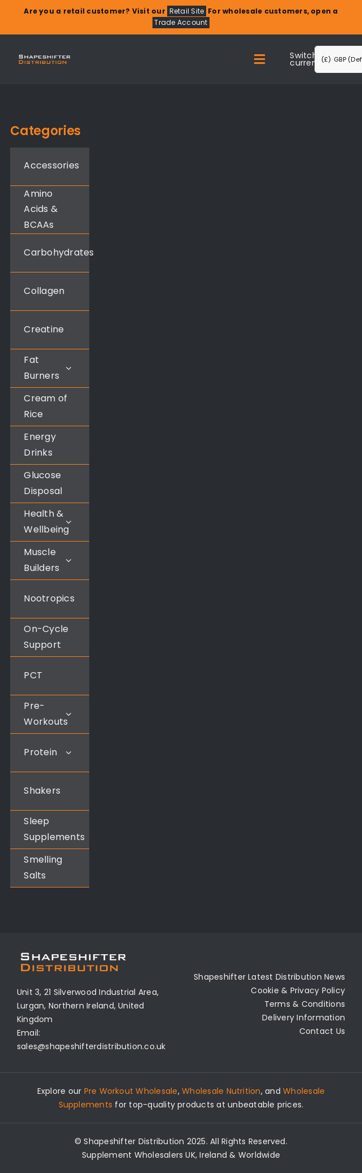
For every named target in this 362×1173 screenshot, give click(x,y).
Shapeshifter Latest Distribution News (269, 976)
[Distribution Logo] (44, 56)
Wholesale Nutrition (221, 1091)
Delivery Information (303, 1017)
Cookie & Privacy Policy (298, 990)
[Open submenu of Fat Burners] (68, 367)
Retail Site (186, 11)
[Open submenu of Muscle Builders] (68, 560)
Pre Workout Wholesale (131, 1091)
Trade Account (180, 23)
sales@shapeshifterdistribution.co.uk (91, 1046)
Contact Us (322, 1031)
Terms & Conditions (304, 1004)
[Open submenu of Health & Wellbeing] (68, 521)
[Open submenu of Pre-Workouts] (68, 713)
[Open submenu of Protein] (68, 752)
